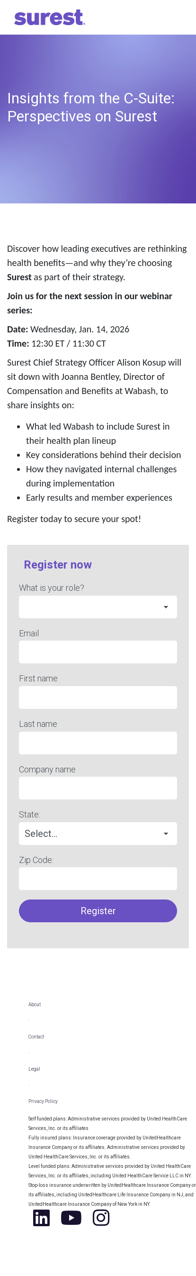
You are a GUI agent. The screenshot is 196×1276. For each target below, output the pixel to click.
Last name (38, 724)
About (34, 1004)
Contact (36, 1036)
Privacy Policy (43, 1101)
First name (38, 678)
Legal (34, 1069)
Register (98, 911)
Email (29, 633)
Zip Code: (36, 860)
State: (29, 814)
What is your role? (51, 588)
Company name (47, 769)
